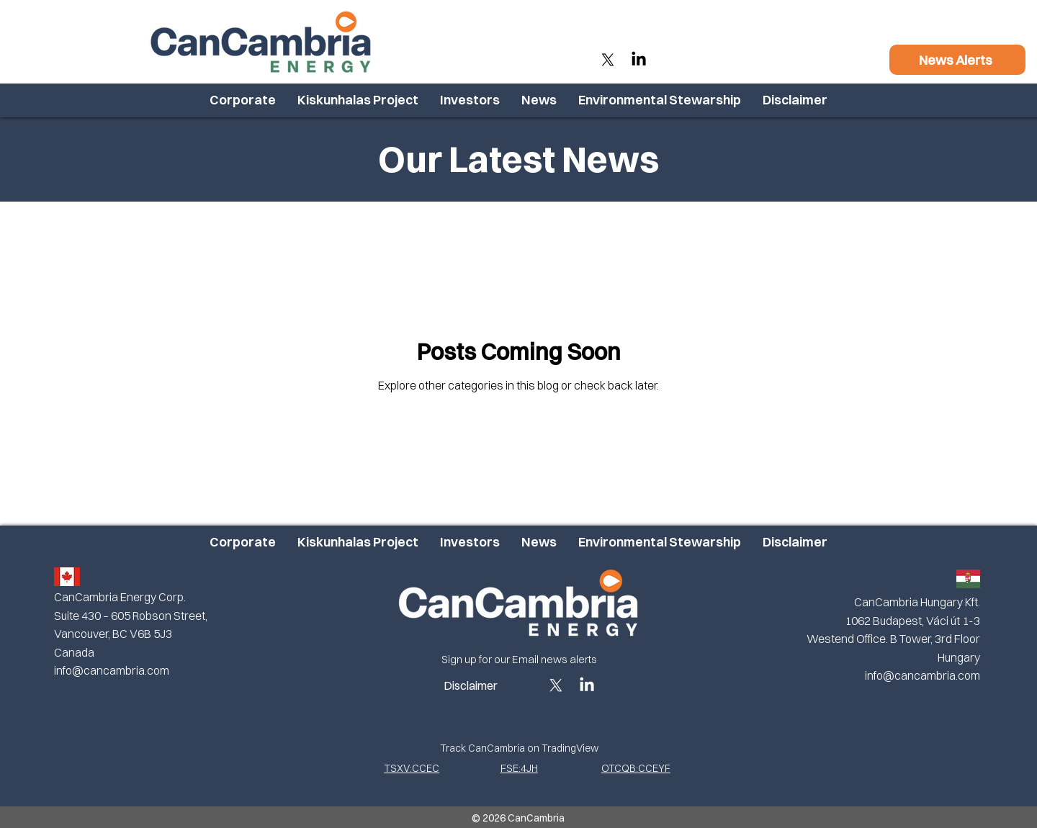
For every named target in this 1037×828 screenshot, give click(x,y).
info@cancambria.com (111, 670)
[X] (607, 59)
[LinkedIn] (638, 59)
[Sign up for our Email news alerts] (519, 659)
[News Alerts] (957, 60)
